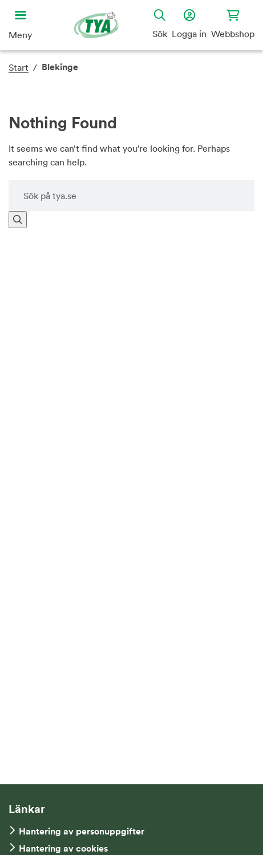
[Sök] (18, 219)
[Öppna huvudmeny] (20, 25)
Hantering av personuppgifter (81, 831)
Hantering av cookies (63, 848)
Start (19, 67)
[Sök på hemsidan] (131, 195)
